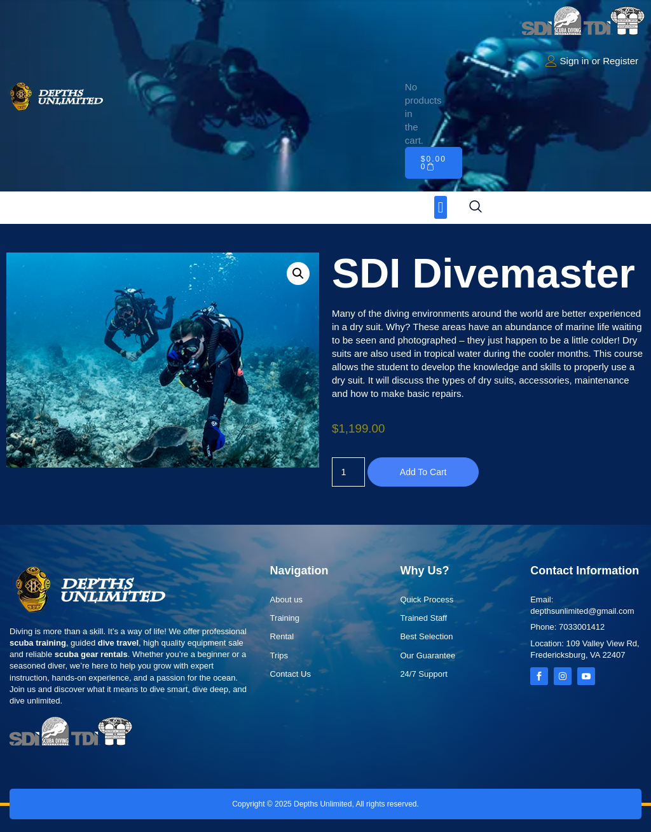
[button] (441, 207)
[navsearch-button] (475, 207)
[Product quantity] (349, 472)
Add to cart (424, 472)
